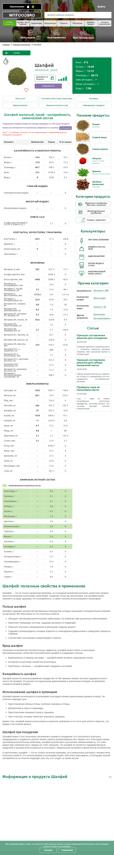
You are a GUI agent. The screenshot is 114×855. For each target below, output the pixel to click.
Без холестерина (101, 318)
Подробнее (67, 850)
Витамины (93, 98)
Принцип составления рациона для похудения (92, 336)
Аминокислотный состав (57, 105)
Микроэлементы (20, 105)
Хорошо (48, 850)
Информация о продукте (94, 105)
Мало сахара (99, 298)
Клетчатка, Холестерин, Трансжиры (56, 98)
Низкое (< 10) (99, 307)
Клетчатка (99, 314)
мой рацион (65, 128)
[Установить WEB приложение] (22, 6)
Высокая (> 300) (100, 290)
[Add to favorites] (26, 90)
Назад (16, 53)
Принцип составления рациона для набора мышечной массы (91, 363)
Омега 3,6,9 (20, 98)
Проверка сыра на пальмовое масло (88, 388)
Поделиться (48, 86)
